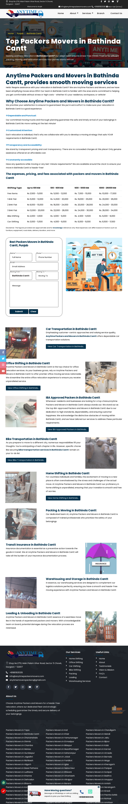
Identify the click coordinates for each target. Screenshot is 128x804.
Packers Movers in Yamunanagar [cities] (62, 737)
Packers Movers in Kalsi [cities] (97, 745)
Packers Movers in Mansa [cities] (18, 749)
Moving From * (15, 272)
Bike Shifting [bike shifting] (75, 669)
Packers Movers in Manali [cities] (18, 794)
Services (86, 13)
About (73, 13)
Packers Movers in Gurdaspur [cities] (20, 753)
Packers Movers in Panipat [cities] (99, 768)
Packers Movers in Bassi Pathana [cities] (22, 768)
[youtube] (113, 1)
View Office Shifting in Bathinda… (23, 388)
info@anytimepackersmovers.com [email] (75, 6)
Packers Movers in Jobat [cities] (58, 756)
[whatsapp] (88, 791)
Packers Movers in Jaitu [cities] (97, 737)
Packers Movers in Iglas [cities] (57, 764)
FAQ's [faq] (101, 673)
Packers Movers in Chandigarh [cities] (101, 730)
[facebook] (101, 1)
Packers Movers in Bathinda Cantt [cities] (22, 734)
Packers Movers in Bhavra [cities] (18, 783)
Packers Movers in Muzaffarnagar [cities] (62, 749)
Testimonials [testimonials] (105, 666)
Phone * (39, 253)
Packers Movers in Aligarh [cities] (18, 764)
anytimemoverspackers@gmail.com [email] (26, 680)
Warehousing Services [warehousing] (80, 681)
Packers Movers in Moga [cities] (98, 760)
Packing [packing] (73, 673)
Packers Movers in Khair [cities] (57, 734)
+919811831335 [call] (14, 672)
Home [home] (102, 658)
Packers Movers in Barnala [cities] (99, 756)
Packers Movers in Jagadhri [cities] (19, 756)
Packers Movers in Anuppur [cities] (99, 779)
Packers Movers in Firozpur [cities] (19, 802)
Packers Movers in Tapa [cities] (17, 730)
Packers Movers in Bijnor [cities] (98, 741)
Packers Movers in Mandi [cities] (98, 734)
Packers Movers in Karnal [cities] (98, 749)
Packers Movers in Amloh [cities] (98, 783)
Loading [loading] (72, 677)
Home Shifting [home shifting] (76, 658)
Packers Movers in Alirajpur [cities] (59, 779)
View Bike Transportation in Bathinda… (26, 460)
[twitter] (105, 1)
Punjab (20, 33)
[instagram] (109, 1)
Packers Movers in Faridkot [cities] (59, 760)
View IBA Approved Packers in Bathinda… (67, 429)
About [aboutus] (102, 662)
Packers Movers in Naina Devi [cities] (60, 768)
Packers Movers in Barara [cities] (58, 783)
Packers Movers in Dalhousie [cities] (20, 798)
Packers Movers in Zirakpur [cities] (59, 802)
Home (61, 13)
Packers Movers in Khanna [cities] (19, 775)
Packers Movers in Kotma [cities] (18, 787)
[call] (82, 792)
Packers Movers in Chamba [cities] (19, 745)
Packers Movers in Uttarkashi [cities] (60, 775)
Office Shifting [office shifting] (76, 662)
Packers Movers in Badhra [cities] (98, 775)
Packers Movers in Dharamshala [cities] (22, 737)
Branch (100, 13)
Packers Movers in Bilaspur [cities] (59, 745)
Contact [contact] (103, 677)
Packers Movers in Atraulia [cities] (99, 753)
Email (12, 263)
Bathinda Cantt (34, 33)
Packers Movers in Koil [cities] (57, 730)
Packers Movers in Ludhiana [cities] (19, 772)
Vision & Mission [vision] (106, 669)
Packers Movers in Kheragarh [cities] (100, 764)
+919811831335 (99, 6)
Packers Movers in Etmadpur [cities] (60, 741)
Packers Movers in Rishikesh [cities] (19, 760)
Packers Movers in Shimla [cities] (18, 741)
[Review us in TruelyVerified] (117, 1)
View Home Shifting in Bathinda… (63, 498)
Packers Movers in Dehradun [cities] (20, 779)
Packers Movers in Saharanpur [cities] (61, 753)
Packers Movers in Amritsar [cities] (99, 802)
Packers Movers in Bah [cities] (17, 790)
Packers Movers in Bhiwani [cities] (59, 772)
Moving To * (41, 272)
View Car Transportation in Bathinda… (66, 346)
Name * (13, 253)
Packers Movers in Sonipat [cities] (99, 772)
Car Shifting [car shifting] (74, 666)
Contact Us (116, 13)
